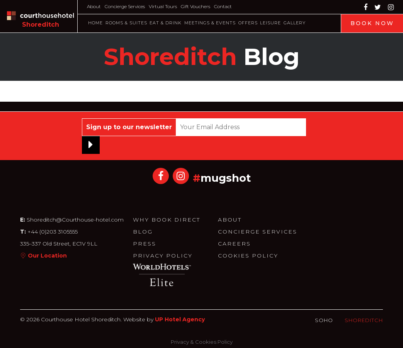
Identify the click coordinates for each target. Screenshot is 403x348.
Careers (234, 243)
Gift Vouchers (195, 6)
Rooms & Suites (126, 23)
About (94, 6)
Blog (143, 231)
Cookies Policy (248, 255)
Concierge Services (125, 6)
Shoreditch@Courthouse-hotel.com (75, 219)
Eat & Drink (166, 23)
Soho (324, 320)
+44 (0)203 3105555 (52, 231)
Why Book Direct (166, 219)
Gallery (295, 23)
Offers (248, 23)
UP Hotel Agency (180, 319)
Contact (223, 6)
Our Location (47, 255)
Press (144, 243)
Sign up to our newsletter (129, 127)
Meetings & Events (210, 23)
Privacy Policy (162, 255)
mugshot (226, 178)
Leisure (270, 23)
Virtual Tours (163, 6)
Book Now (372, 23)
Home (95, 23)
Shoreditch (364, 320)
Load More (202, 93)
